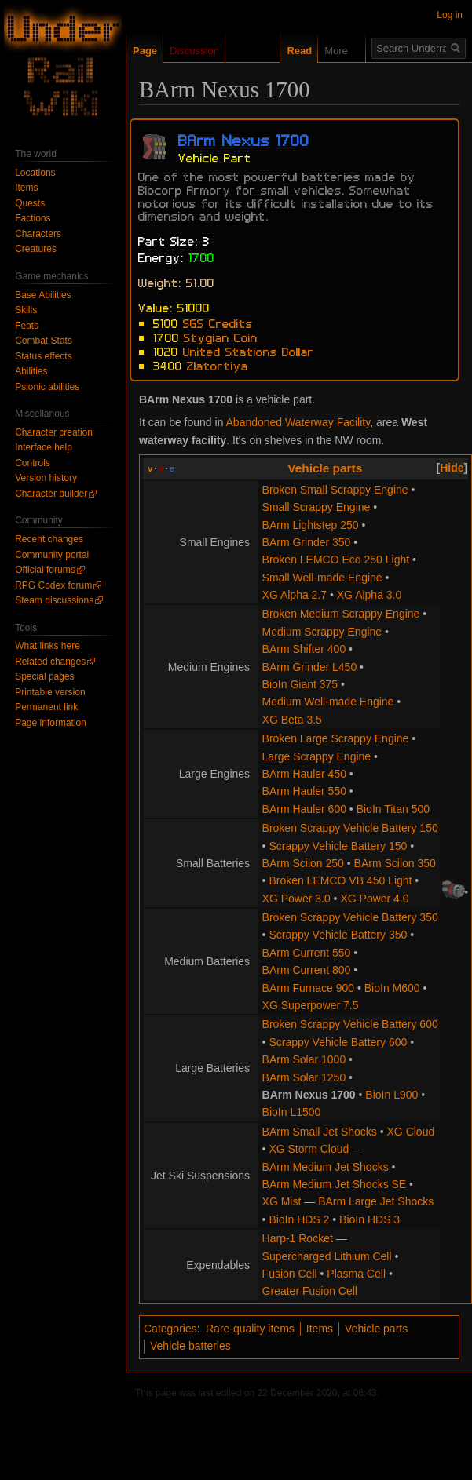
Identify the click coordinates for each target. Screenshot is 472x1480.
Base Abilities (43, 295)
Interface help (43, 447)
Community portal (52, 554)
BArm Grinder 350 (306, 542)
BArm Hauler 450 (304, 773)
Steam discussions (54, 600)
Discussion (194, 51)
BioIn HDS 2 (299, 1219)
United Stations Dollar (248, 351)
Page (145, 51)
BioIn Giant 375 (300, 684)
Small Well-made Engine (322, 577)
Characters (38, 233)
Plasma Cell (356, 1273)
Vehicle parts (324, 468)
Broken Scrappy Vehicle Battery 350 (350, 917)
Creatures (36, 248)
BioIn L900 (391, 1094)
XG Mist (282, 1201)
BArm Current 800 (306, 970)
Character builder (51, 493)
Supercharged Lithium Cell (327, 1256)
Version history (46, 477)
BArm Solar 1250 (304, 1077)
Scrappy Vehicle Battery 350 (338, 934)
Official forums (45, 569)
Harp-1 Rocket (297, 1238)
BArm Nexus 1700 (309, 1094)
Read (290, 51)
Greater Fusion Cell (309, 1291)
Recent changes (49, 539)
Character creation (54, 432)
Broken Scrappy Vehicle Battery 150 (350, 828)
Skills (26, 309)
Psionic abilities (47, 386)
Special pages (44, 676)
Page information (50, 722)
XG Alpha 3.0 (369, 595)
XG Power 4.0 (374, 898)
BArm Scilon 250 (303, 863)
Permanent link (46, 707)
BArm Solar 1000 (304, 1059)
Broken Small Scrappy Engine (335, 489)
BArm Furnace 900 (308, 988)
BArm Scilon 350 (395, 863)
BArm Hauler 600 (304, 809)
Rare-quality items (250, 1328)
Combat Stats (43, 340)
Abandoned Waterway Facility (298, 422)
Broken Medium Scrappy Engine (341, 613)
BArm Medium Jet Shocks (325, 1167)
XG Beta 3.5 (292, 719)
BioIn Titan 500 (393, 809)
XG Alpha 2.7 (294, 595)
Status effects (43, 356)
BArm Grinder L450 (309, 667)
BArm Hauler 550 (304, 791)
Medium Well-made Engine (328, 701)
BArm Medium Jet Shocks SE (334, 1184)
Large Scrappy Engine (316, 756)
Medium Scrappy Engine (322, 631)
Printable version (50, 692)
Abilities (31, 371)
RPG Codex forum (53, 585)
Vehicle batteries (190, 1346)
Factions (32, 218)
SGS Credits (218, 322)
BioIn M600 (392, 988)
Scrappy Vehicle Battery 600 (338, 1042)
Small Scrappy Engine (316, 507)
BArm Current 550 (306, 952)
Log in (450, 14)
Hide (451, 467)
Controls (32, 462)
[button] (452, 467)
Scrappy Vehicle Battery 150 (338, 846)
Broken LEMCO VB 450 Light (340, 880)
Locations (35, 172)
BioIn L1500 (291, 1112)
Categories (170, 1328)
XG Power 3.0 (296, 898)
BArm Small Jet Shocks (319, 1131)
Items (319, 1328)
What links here (47, 645)
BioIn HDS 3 (369, 1219)
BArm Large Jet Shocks (376, 1201)
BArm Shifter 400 (304, 649)
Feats (26, 325)
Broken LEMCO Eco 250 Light (336, 559)
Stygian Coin (221, 336)
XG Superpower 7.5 (310, 1005)
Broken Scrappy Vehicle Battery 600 (350, 1024)
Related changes (50, 661)
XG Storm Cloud (309, 1149)
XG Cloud (411, 1131)
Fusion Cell (289, 1273)
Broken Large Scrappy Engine (335, 738)
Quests (30, 203)
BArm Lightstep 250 (310, 525)
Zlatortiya (217, 365)
